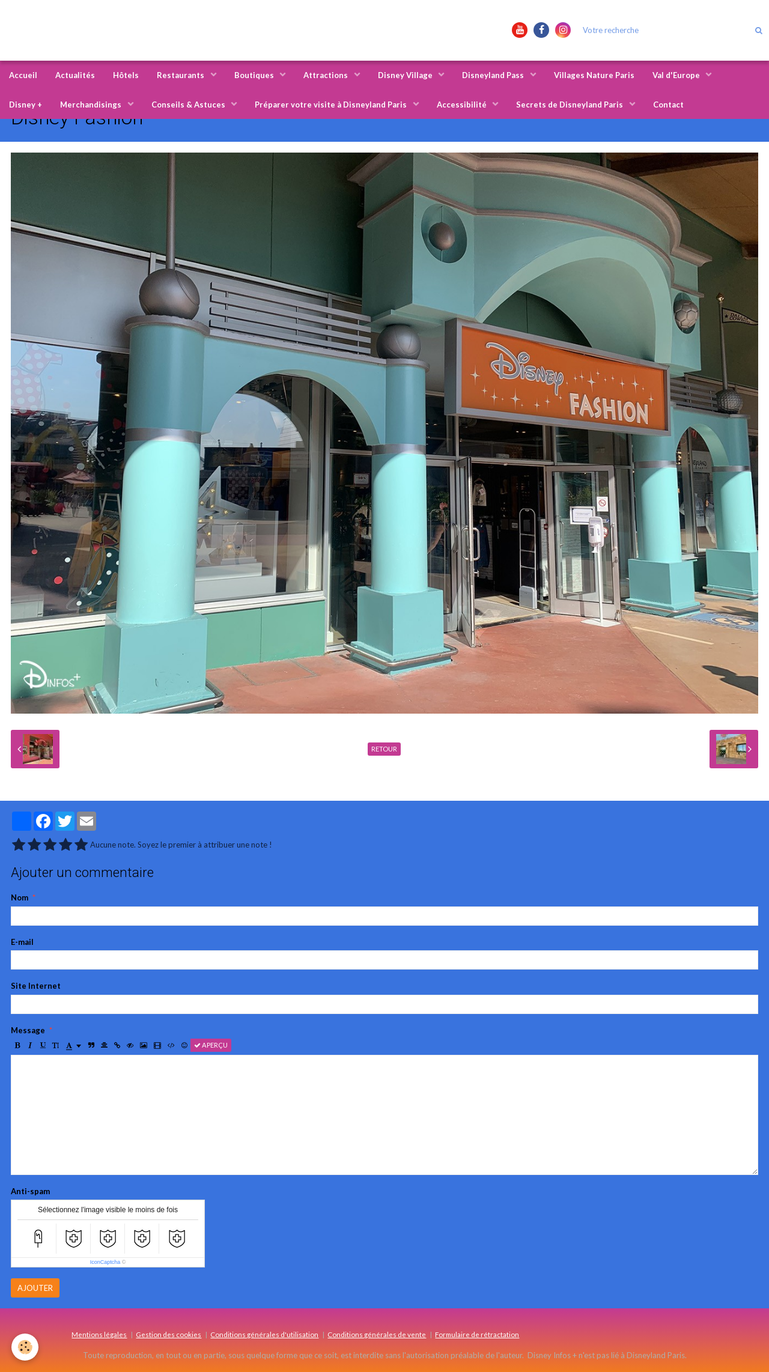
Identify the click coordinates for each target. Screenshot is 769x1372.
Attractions (326, 75)
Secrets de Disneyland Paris (570, 104)
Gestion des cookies (168, 1334)
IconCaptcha (105, 1262)
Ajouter (35, 1288)
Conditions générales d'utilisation (264, 1334)
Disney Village (406, 75)
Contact (668, 104)
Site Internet (36, 986)
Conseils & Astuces (189, 104)
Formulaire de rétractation (477, 1334)
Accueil (23, 75)
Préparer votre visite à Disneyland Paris (332, 104)
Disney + (25, 104)
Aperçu (211, 1045)
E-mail (22, 942)
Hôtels (126, 75)
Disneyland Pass (494, 75)
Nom (19, 897)
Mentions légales (99, 1334)
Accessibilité (462, 104)
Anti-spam (30, 1191)
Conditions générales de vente (376, 1334)
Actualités (75, 75)
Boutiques (255, 75)
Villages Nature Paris (594, 75)
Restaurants (181, 75)
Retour (384, 749)
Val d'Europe (677, 75)
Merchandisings (91, 104)
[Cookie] (25, 1347)
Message (28, 1030)
